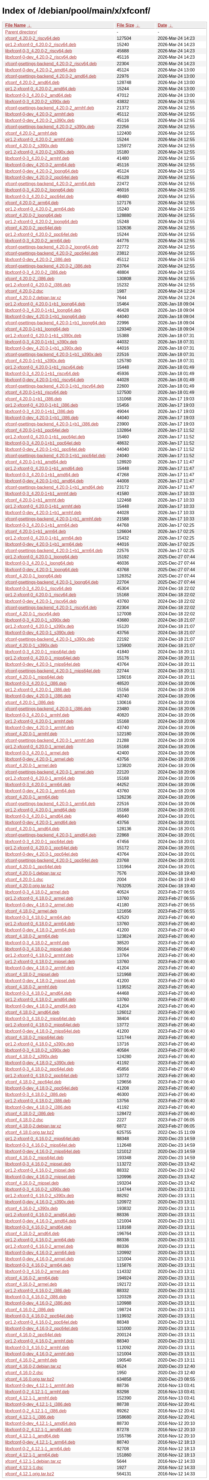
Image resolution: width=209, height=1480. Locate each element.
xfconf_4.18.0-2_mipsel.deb (32, 974)
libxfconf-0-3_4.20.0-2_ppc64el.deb (39, 196)
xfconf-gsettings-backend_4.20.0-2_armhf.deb (49, 108)
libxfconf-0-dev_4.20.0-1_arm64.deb (40, 791)
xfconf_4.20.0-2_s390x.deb (31, 145)
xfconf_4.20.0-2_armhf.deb (31, 133)
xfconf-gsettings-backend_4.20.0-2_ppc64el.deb (51, 253)
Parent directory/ (21, 32)
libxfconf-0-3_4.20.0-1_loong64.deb (39, 563)
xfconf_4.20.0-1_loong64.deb (33, 576)
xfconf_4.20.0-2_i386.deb (29, 278)
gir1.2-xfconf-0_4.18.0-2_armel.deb (39, 898)
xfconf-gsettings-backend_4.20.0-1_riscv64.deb (51, 607)
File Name (15, 25)
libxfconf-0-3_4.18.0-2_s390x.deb (37, 1050)
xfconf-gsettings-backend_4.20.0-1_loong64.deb (51, 582)
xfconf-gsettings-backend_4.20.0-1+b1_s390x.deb (53, 354)
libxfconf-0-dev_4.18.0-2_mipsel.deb (40, 980)
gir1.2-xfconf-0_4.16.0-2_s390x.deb (39, 1195)
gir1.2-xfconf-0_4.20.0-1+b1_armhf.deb (43, 506)
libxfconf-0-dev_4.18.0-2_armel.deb (39, 905)
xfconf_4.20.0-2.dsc (24, 291)
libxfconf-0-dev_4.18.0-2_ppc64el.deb (41, 1088)
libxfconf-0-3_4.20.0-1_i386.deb (35, 683)
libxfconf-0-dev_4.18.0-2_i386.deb (38, 1107)
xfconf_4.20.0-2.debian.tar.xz (33, 297)
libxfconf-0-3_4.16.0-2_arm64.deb (37, 1265)
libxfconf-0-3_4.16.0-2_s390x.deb (37, 1189)
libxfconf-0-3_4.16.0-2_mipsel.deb (38, 1164)
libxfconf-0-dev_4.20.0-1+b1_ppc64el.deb (45, 449)
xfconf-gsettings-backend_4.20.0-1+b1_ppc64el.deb (55, 455)
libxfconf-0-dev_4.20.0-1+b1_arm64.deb (43, 544)
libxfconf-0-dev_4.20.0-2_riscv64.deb (40, 57)
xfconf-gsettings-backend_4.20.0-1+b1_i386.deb (52, 424)
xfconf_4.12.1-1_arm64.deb (32, 1455)
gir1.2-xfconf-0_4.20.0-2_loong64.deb (41, 221)
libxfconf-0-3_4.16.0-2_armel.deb (37, 1271)
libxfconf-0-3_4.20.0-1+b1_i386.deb (39, 411)
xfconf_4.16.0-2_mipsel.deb (32, 1183)
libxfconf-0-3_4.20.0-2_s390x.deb (37, 101)
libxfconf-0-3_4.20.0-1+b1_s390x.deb (41, 342)
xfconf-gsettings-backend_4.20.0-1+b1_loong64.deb (55, 322)
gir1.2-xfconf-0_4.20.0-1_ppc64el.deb (41, 848)
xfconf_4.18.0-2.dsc (24, 1120)
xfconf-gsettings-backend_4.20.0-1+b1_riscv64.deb (54, 386)
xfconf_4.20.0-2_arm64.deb (32, 202)
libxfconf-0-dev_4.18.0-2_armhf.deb (39, 968)
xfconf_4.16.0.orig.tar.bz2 (29, 1379)
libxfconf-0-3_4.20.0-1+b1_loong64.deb (43, 310)
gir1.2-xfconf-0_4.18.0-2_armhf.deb (39, 955)
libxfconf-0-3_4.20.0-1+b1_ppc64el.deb (43, 443)
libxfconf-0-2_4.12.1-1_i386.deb (35, 1411)
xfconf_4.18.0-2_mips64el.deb (34, 1037)
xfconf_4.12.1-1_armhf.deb (31, 1398)
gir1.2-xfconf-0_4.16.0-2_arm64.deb (40, 1240)
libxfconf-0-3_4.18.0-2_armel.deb (37, 892)
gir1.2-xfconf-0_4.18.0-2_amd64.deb (40, 999)
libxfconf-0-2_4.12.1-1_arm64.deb (37, 1448)
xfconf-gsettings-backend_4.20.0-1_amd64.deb (50, 835)
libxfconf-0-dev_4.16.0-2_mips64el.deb (42, 1151)
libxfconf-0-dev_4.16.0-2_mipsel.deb (40, 1177)
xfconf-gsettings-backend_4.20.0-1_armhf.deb (49, 740)
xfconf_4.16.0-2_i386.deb (29, 1309)
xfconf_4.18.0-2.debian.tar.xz (33, 1126)
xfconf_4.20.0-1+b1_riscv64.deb (36, 392)
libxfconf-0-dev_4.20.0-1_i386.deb (38, 696)
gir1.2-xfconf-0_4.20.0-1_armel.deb (39, 746)
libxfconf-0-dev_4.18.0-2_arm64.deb (40, 930)
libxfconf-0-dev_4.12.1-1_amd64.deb (40, 1423)
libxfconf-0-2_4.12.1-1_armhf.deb (37, 1391)
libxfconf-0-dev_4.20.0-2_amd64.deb (40, 70)
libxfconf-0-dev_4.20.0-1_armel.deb (39, 759)
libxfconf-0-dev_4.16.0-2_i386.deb (38, 1303)
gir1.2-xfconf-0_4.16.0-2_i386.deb (37, 1290)
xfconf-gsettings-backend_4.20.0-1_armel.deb (49, 772)
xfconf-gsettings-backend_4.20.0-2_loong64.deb (51, 247)
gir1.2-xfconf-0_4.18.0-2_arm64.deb (40, 923)
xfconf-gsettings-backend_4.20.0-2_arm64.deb (50, 183)
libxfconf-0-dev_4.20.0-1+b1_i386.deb (41, 417)
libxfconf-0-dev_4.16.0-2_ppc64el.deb (41, 1328)
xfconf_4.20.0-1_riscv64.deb (32, 614)
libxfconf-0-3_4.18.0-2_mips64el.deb (40, 1018)
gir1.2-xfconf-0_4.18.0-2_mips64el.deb (42, 1025)
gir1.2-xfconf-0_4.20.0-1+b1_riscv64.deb (44, 367)
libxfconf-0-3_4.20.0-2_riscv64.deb (38, 51)
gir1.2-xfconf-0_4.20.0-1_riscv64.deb (40, 594)
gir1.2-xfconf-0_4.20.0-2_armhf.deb (39, 139)
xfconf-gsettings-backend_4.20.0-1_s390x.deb (49, 639)
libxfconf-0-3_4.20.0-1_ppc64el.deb (39, 841)
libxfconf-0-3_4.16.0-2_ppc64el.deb (39, 1316)
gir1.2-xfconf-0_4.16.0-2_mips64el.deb (42, 1138)
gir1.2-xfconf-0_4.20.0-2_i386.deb (37, 285)
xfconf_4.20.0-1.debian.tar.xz (33, 873)
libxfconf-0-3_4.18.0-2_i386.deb (35, 1094)
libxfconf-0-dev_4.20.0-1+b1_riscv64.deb (44, 380)
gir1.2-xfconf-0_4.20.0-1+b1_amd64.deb (44, 468)
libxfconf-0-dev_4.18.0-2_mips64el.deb (42, 1031)
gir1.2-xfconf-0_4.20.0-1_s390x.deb (39, 626)
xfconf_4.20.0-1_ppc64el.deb (33, 866)
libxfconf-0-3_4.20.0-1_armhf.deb (37, 715)
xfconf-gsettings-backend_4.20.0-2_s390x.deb (49, 126)
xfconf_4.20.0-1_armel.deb (31, 765)
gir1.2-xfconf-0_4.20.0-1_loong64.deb (41, 557)
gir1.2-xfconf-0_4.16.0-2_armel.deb (39, 1246)
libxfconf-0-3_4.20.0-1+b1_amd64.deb (42, 474)
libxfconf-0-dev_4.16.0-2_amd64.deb (40, 1221)
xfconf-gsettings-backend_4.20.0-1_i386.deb (48, 708)
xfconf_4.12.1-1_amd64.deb (32, 1436)
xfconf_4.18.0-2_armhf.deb (31, 987)
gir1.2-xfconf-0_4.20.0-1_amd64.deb (40, 810)
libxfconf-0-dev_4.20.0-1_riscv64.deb (40, 601)
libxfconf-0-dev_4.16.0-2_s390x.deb (39, 1202)
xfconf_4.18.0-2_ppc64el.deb (33, 1082)
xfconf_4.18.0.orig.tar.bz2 (29, 1132)
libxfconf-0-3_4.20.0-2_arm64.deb (37, 240)
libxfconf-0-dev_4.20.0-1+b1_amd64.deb (44, 481)
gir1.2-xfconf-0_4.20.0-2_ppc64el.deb (41, 234)
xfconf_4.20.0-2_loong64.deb (33, 215)
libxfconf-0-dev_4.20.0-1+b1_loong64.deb (45, 316)
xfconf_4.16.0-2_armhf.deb (31, 1360)
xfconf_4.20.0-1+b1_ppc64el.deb (37, 430)
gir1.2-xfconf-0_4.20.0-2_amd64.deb (40, 88)
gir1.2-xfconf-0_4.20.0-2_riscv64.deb (40, 44)
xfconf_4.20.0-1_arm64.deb (32, 797)
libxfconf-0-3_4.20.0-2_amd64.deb (38, 95)
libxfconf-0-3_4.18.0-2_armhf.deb (37, 942)
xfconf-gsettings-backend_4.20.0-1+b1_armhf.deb (53, 519)
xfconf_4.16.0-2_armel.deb (31, 1284)
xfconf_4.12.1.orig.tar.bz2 (29, 1474)
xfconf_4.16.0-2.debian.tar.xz (33, 1366)
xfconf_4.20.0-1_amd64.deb (32, 828)
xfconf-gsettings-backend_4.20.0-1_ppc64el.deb (51, 860)
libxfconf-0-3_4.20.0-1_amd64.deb (38, 816)
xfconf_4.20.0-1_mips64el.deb (34, 677)
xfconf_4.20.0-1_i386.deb (29, 702)
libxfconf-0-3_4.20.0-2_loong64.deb (39, 190)
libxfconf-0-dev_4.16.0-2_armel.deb (39, 1259)
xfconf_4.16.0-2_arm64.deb (32, 1278)
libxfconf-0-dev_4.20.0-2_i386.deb (38, 259)
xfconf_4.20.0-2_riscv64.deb (32, 38)
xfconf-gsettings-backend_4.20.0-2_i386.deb (48, 266)
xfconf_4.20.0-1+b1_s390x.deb (35, 360)
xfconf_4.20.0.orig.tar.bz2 (29, 885)
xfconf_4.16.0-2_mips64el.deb (34, 1157)
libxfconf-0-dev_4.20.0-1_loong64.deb (41, 569)
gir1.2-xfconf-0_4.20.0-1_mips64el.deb (42, 658)
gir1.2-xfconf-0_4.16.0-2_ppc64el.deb (41, 1322)
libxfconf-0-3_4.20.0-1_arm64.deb (37, 784)
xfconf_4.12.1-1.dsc (24, 1467)
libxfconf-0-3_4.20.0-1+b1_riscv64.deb (42, 373)
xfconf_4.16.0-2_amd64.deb (32, 1233)
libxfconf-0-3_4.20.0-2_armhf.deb (37, 158)
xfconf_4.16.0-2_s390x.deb (31, 1208)
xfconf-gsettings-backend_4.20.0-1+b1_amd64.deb (54, 487)
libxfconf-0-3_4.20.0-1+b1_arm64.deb (41, 525)
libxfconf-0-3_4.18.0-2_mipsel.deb (38, 949)
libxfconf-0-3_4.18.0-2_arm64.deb (37, 917)
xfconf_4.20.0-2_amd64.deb (32, 82)
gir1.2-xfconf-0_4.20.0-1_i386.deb (37, 689)
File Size (125, 25)
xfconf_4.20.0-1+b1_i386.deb (33, 399)
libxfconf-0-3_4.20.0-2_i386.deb (35, 272)
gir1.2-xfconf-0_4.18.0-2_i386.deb (37, 1100)
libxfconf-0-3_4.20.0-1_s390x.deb (37, 620)
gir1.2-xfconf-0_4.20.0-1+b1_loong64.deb (45, 304)
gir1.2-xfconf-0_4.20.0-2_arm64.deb (40, 209)
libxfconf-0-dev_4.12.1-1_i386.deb (38, 1404)
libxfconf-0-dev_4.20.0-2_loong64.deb (41, 171)
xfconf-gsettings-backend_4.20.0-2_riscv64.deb (51, 63)
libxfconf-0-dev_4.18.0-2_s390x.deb (39, 1062)
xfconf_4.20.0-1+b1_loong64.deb (37, 329)
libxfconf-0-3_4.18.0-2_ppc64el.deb (39, 1069)
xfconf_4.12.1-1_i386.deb (29, 1417)
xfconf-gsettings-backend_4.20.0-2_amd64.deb (50, 76)
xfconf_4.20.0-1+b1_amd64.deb (36, 462)
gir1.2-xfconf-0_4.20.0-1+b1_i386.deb (41, 405)
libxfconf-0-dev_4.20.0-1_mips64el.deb (42, 664)
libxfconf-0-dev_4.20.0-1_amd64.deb (40, 822)
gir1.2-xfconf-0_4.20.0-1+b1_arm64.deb (43, 538)
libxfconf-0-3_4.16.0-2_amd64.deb (38, 1227)
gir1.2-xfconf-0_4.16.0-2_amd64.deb (40, 1214)
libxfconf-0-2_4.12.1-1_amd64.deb (38, 1429)
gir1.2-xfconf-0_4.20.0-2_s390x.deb (39, 152)
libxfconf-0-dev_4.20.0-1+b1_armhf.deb (43, 512)
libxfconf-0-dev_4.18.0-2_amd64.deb (40, 1006)
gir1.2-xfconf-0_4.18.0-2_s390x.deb (39, 1044)
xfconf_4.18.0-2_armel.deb (31, 911)
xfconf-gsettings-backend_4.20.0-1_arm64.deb (50, 803)
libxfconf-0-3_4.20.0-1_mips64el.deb (40, 651)
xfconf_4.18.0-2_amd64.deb (32, 1012)
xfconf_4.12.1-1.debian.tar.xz (33, 1461)
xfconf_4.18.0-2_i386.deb (29, 1113)
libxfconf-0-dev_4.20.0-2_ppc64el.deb (41, 177)
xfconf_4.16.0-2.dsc (24, 1372)
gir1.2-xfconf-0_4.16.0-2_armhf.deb (39, 1341)
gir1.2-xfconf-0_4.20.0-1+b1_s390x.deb (43, 335)
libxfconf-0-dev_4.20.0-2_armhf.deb (39, 114)
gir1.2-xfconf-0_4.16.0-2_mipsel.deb (40, 1170)
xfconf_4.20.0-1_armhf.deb (31, 734)
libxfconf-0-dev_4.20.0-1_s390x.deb (39, 632)
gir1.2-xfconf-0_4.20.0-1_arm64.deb (40, 778)
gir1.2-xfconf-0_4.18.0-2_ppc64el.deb (41, 1075)
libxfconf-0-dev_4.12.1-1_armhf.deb (39, 1385)
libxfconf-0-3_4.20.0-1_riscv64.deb (38, 588)
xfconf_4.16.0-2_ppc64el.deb (33, 1334)
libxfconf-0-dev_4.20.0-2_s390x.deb (39, 120)
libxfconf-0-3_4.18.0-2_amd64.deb (38, 993)
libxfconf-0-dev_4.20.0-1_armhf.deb (39, 727)
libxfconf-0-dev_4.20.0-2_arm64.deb (40, 165)
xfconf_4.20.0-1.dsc (24, 879)
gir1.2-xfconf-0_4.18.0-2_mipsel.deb (40, 961)
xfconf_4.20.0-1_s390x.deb (31, 645)
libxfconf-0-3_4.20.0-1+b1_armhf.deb (41, 493)
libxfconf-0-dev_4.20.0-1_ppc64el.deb (41, 854)
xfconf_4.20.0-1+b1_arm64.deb (35, 531)
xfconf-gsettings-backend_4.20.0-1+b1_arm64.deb (54, 550)
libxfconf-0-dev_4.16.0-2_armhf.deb (39, 1354)
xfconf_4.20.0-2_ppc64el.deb (33, 228)
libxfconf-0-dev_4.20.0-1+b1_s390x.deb (43, 348)
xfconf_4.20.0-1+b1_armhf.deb (34, 500)
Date (162, 25)
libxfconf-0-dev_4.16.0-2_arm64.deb (40, 1252)
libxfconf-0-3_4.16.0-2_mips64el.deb (40, 1145)
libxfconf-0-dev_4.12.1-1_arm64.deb (40, 1442)
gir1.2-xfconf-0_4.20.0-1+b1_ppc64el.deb (45, 437)
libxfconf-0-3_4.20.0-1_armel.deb (37, 753)
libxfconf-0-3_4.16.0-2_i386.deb (35, 1297)
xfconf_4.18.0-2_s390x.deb (31, 1056)
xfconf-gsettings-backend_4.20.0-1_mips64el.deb (52, 671)
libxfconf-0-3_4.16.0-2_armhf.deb (37, 1347)
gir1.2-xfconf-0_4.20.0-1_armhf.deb (39, 721)
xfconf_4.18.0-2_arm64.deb (32, 936)
